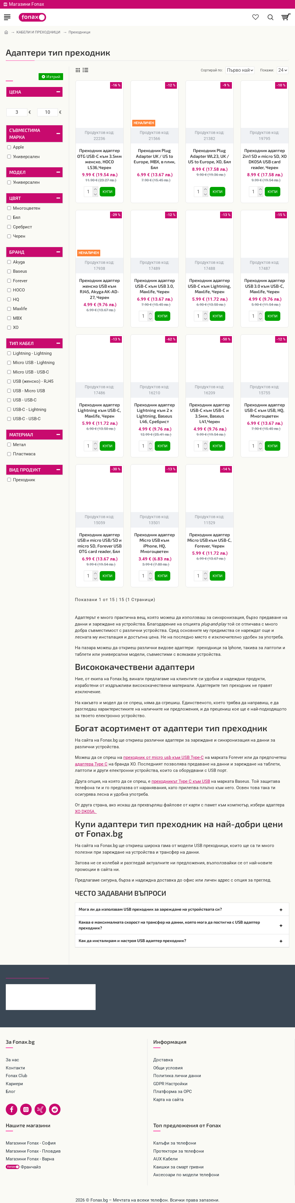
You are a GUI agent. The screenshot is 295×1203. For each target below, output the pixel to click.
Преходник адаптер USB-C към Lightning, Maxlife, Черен (209, 284)
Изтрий (53, 76)
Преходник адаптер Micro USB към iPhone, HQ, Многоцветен (154, 539)
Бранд (16, 252)
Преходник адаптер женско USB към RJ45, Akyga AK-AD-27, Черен (99, 287)
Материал (21, 434)
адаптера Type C (91, 759)
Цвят (15, 198)
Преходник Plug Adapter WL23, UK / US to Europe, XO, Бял (209, 156)
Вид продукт (25, 469)
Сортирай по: (191, 70)
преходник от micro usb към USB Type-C (163, 752)
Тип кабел (21, 343)
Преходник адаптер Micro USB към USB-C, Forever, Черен (209, 536)
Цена (15, 91)
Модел (17, 172)
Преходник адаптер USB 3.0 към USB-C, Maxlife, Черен (264, 284)
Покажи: (267, 70)
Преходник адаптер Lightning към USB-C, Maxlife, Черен (99, 408)
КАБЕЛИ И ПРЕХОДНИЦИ (38, 32)
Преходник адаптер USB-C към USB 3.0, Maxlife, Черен (154, 284)
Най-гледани (70, 968)
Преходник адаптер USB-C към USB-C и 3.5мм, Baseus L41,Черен (209, 411)
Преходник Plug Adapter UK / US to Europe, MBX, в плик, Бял (154, 159)
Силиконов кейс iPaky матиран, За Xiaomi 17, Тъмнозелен (62, 984)
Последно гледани (27, 968)
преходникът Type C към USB (181, 776)
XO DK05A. (86, 807)
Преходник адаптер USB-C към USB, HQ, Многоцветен (264, 408)
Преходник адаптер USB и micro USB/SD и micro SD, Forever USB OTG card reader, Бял (99, 539)
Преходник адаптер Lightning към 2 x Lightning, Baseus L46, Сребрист (154, 411)
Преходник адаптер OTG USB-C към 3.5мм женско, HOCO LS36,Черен (99, 159)
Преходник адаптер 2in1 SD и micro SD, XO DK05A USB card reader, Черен (265, 159)
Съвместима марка (24, 133)
